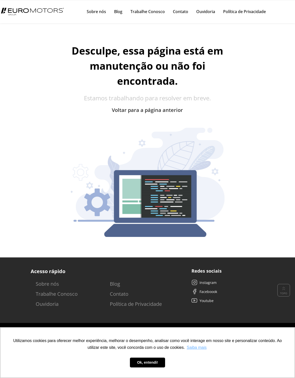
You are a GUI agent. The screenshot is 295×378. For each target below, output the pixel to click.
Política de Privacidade (136, 304)
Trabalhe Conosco (57, 293)
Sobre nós (47, 283)
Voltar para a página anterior (147, 110)
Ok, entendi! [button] (147, 362)
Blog (115, 283)
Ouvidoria (47, 304)
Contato (119, 293)
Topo (283, 290)
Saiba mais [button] (197, 347)
